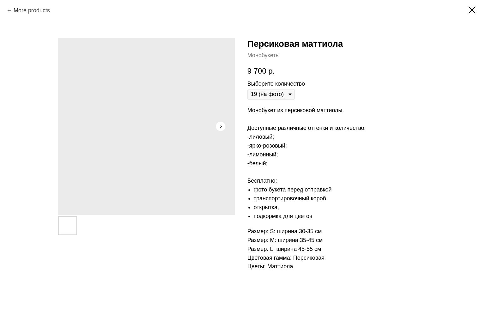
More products (32, 10)
